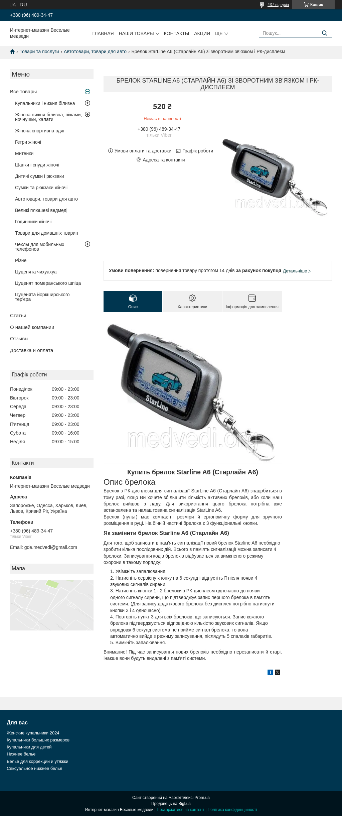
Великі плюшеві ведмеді (41, 210)
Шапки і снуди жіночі (37, 164)
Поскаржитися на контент (180, 809)
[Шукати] (324, 33)
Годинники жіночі (33, 221)
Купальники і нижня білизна (45, 103)
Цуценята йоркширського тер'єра (42, 297)
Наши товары (136, 33)
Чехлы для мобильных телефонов (39, 247)
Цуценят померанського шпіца (48, 283)
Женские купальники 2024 (33, 732)
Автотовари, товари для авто (95, 51)
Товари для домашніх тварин (46, 233)
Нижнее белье (21, 753)
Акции (202, 33)
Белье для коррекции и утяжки (37, 761)
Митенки (24, 153)
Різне (20, 260)
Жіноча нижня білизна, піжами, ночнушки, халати (48, 117)
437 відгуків (278, 4)
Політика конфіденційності (232, 809)
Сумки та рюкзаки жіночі (41, 187)
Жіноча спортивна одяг (40, 130)
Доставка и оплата (31, 350)
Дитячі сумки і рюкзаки (39, 176)
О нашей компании (32, 327)
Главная (103, 33)
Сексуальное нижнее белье (34, 768)
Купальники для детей (29, 746)
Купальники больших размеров (38, 739)
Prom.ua (202, 797)
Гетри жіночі (28, 142)
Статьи (18, 315)
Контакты (176, 33)
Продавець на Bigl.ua (171, 803)
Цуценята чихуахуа (36, 271)
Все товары (23, 91)
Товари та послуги (39, 51)
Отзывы (19, 338)
